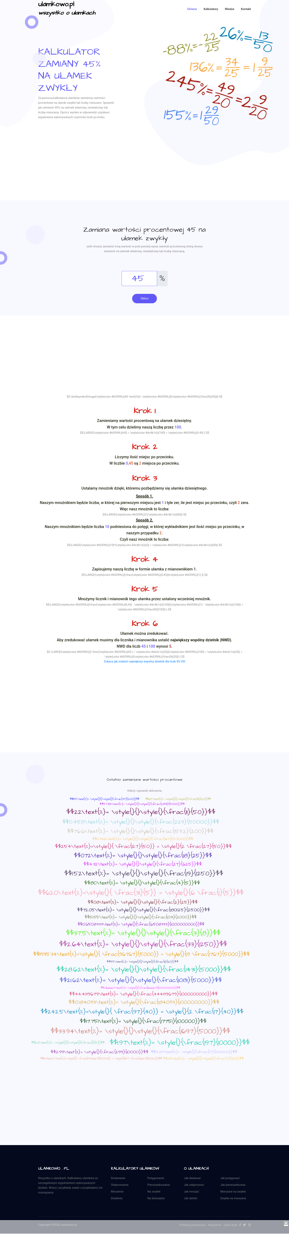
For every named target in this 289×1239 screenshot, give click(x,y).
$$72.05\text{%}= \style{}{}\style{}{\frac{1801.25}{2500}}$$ (143, 910)
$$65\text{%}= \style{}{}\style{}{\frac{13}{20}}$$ (178, 799)
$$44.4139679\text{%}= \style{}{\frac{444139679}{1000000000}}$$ (143, 994)
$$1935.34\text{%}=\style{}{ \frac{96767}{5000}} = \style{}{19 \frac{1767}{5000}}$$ (141, 954)
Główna (192, 9)
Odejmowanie (119, 1185)
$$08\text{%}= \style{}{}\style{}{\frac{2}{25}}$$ (143, 902)
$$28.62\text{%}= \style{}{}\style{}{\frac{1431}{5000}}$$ (144, 969)
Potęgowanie (155, 1178)
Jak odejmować (194, 1185)
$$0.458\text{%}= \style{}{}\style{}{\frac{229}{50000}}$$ (140, 822)
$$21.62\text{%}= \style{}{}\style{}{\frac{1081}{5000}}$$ (141, 980)
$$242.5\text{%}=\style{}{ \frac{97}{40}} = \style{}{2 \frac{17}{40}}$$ (142, 1012)
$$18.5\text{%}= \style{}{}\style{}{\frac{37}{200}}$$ (104, 799)
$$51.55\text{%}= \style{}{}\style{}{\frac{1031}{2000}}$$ (141, 917)
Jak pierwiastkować (233, 1185)
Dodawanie (118, 1178)
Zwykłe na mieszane (233, 1198)
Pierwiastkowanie (158, 1185)
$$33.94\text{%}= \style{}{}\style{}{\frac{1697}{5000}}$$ (140, 1031)
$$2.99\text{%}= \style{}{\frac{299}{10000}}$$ (99, 1052)
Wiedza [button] (229, 9)
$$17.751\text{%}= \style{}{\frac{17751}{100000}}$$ (143, 1021)
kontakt (246, 9)
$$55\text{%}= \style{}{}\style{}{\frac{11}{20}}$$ (142, 962)
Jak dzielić (190, 1198)
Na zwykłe (154, 1191)
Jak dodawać (192, 1178)
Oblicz (144, 298)
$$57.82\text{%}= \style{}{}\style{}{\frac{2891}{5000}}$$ (142, 804)
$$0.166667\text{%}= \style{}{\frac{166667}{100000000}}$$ (140, 988)
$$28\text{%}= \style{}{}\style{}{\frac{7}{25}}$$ (203, 1058)
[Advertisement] (145, 173)
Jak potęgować (230, 1178)
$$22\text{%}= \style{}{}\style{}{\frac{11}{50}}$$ (140, 812)
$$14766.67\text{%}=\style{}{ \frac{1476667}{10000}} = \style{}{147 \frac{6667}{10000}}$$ (101, 1059)
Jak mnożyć (191, 1191)
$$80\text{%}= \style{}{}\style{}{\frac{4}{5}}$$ (142, 883)
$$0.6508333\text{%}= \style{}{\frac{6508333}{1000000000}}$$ (141, 924)
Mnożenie (117, 1191)
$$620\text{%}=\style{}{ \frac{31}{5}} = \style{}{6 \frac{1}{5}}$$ (141, 893)
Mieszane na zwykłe (233, 1191)
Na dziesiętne (156, 1198)
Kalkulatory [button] (211, 9)
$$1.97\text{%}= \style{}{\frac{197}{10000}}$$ (180, 1042)
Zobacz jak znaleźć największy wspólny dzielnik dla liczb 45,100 (144, 661)
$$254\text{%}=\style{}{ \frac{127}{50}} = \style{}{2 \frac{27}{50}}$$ (143, 846)
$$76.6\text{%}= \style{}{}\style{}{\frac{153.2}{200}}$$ (140, 831)
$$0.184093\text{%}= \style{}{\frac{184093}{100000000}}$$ (143, 1002)
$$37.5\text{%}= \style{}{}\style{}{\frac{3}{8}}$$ (143, 933)
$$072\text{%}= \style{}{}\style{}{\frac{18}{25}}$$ (143, 856)
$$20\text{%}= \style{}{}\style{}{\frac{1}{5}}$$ (68, 1042)
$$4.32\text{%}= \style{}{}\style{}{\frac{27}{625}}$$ (142, 864)
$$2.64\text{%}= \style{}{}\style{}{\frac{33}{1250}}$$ (143, 944)
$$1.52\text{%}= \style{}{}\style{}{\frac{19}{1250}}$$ (143, 873)
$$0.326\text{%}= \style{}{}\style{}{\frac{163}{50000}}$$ (142, 839)
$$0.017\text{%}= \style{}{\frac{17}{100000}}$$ (194, 1052)
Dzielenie (117, 1198)
